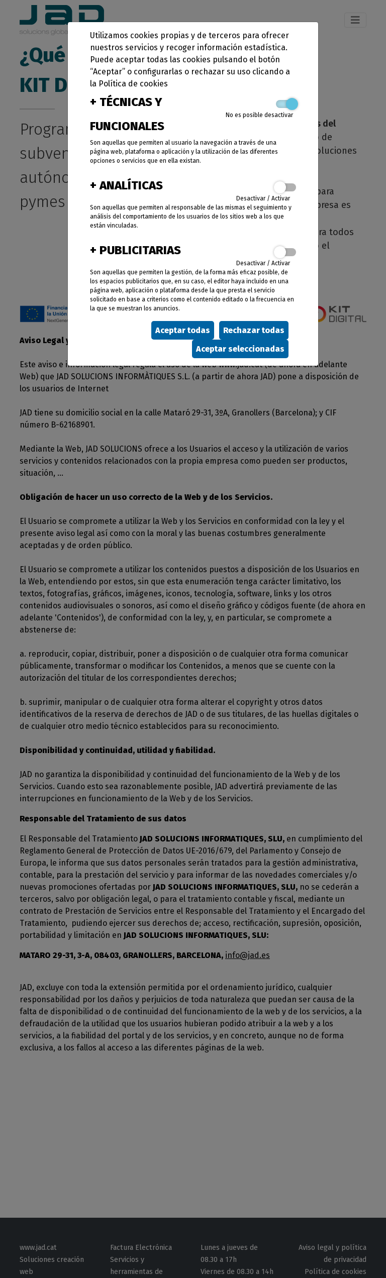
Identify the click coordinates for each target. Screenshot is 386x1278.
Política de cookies (133, 83)
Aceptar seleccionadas (240, 349)
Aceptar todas (182, 330)
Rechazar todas (253, 330)
